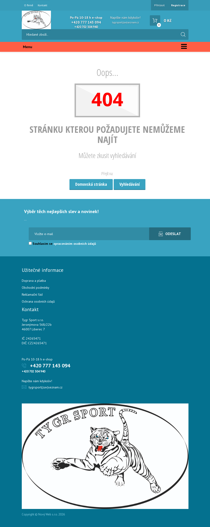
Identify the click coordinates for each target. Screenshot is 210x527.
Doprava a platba (34, 281)
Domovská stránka (91, 184)
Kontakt (42, 5)
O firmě (28, 5)
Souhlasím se (62, 244)
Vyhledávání (129, 184)
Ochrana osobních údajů (38, 301)
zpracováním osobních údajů (74, 244)
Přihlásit (159, 5)
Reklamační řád (32, 294)
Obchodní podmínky (35, 287)
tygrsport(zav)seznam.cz (125, 22)
